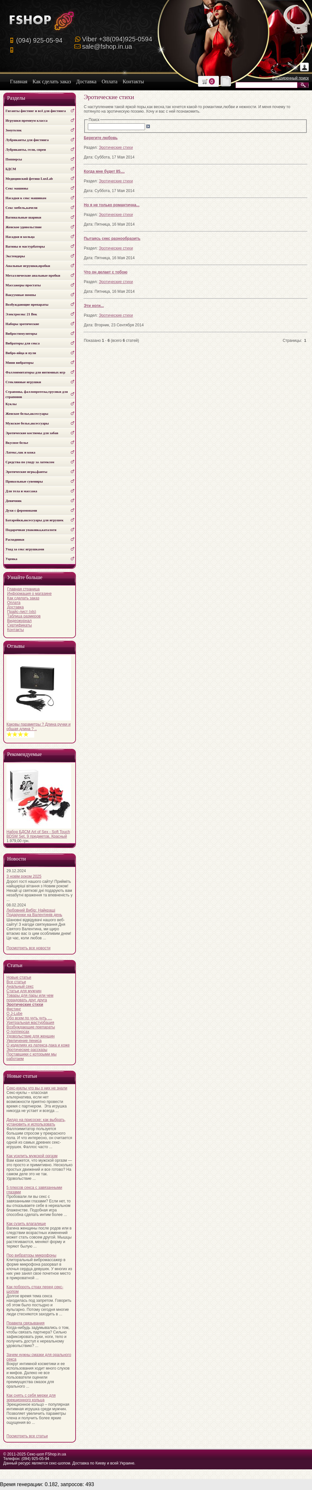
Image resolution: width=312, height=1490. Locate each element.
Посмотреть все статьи (27, 1436)
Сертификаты (19, 625)
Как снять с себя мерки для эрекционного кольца (31, 1397)
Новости (16, 859)
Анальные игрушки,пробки (27, 266)
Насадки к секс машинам (25, 198)
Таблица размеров (24, 616)
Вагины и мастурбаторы (25, 246)
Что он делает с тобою (105, 272)
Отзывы (16, 646)
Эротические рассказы (26, 1049)
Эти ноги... (94, 305)
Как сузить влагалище (26, 1223)
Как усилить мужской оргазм (31, 1156)
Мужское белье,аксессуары (27, 423)
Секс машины (16, 188)
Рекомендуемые (24, 754)
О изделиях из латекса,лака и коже (38, 1045)
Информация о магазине (29, 593)
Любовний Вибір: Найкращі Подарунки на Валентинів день (34, 912)
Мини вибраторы (19, 362)
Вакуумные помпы (20, 295)
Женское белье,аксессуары (26, 413)
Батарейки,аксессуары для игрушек (34, 520)
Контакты (15, 630)
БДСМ (10, 169)
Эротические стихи (116, 147)
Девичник (13, 501)
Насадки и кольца (20, 237)
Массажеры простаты (23, 285)
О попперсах (17, 1031)
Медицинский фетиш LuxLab (29, 178)
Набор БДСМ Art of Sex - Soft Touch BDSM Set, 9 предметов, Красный (38, 834)
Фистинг (13, 1009)
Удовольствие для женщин (30, 1036)
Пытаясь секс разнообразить (112, 238)
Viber (117, 39)
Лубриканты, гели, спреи (25, 149)
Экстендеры (15, 256)
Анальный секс (20, 986)
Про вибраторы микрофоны (31, 1255)
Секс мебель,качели (21, 207)
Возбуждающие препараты (26, 304)
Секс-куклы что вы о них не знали (36, 1088)
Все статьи (16, 982)
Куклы (10, 404)
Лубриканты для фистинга (27, 140)
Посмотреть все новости (28, 948)
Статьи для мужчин (23, 991)
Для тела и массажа (21, 491)
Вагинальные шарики (23, 217)
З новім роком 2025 (23, 876)
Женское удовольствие (23, 227)
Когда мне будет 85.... (104, 171)
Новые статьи (18, 977)
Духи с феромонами (21, 510)
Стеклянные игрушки (23, 382)
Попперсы (13, 159)
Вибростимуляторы (21, 333)
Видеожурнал (19, 620)
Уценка (11, 559)
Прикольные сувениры (24, 481)
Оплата (13, 602)
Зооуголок (13, 130)
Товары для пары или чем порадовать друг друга (29, 997)
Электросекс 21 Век (21, 314)
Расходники (14, 539)
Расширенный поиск (290, 78)
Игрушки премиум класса (26, 120)
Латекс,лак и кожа (20, 452)
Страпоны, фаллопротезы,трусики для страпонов (36, 394)
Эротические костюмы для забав (31, 433)
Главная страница (23, 589)
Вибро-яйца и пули (20, 353)
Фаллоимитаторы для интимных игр (35, 372)
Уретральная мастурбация (30, 1022)
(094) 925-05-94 (39, 40)
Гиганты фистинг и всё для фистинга (35, 111)
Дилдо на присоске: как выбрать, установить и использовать (36, 1122)
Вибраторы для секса (22, 343)
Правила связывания (25, 1323)
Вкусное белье (16, 442)
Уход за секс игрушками (24, 549)
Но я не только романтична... (111, 205)
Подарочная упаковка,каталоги (31, 530)
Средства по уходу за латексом (29, 462)
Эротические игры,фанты (26, 472)
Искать (304, 85)
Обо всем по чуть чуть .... (29, 1018)
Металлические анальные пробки (32, 275)
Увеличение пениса (24, 1040)
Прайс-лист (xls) (21, 611)
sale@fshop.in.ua (107, 46)
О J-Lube (14, 1013)
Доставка (15, 607)
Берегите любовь (101, 138)
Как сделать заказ (23, 598)
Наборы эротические (22, 324)
